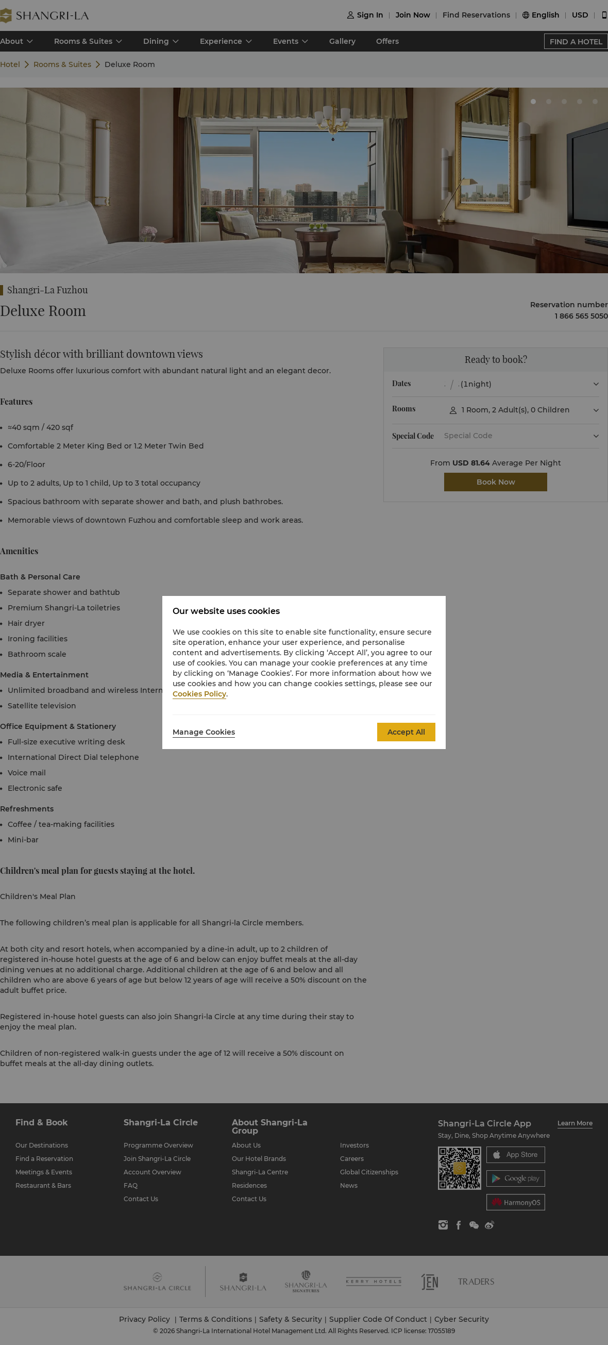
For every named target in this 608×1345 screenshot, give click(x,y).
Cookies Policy (199, 694)
